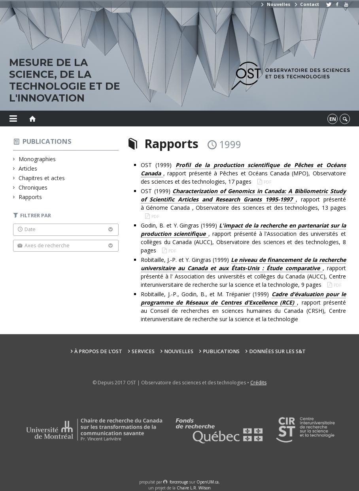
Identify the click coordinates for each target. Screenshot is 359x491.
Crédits (258, 382)
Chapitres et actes (42, 178)
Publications (47, 141)
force (179, 482)
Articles (28, 168)
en (332, 118)
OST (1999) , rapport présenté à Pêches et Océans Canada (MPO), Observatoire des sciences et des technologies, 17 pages (243, 173)
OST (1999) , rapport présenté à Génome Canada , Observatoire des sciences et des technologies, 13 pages (243, 199)
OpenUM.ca (208, 482)
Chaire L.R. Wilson (194, 488)
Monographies (37, 159)
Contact (306, 4)
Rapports (30, 197)
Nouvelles (275, 4)
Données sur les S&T (277, 351)
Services (143, 351)
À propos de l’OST (98, 351)
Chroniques (33, 187)
